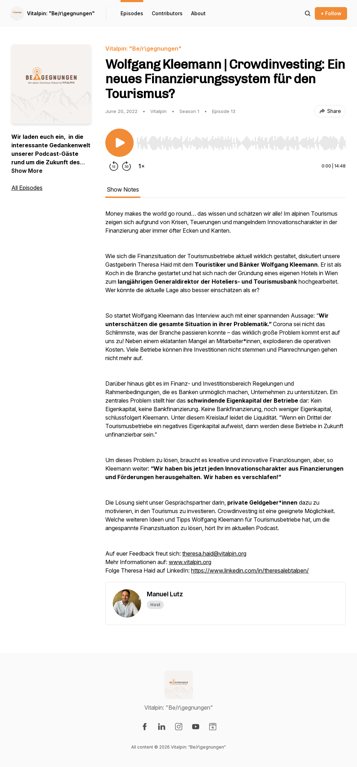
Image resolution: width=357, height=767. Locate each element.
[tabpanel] (225, 395)
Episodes (132, 13)
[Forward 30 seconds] (127, 166)
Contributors (167, 13)
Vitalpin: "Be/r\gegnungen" (61, 13)
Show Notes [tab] (123, 189)
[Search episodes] (308, 13)
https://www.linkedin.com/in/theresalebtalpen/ (250, 570)
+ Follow (330, 13)
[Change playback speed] (141, 166)
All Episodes (27, 187)
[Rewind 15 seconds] (114, 166)
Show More (27, 170)
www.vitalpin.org (190, 562)
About (198, 13)
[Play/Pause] (119, 143)
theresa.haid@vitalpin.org (214, 553)
